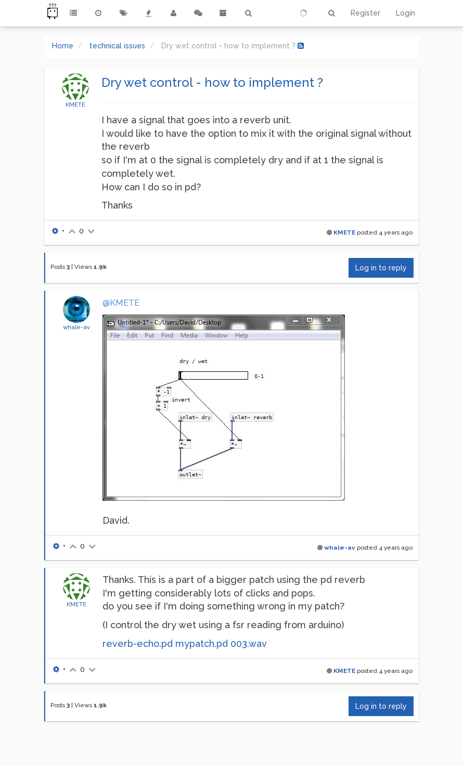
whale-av (76, 327)
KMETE (75, 104)
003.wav (248, 643)
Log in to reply (381, 268)
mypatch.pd (201, 643)
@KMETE (120, 303)
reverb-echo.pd (137, 643)
